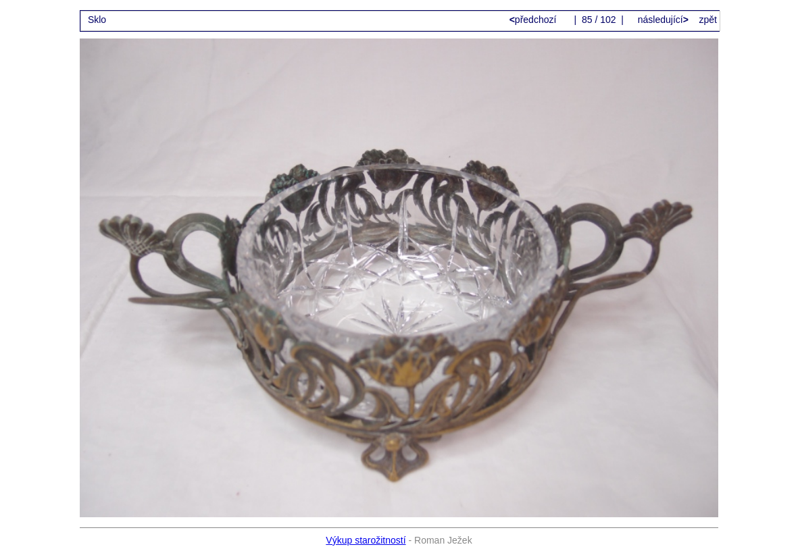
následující (662, 19)
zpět (707, 19)
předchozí (534, 19)
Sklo (97, 19)
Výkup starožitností (365, 540)
